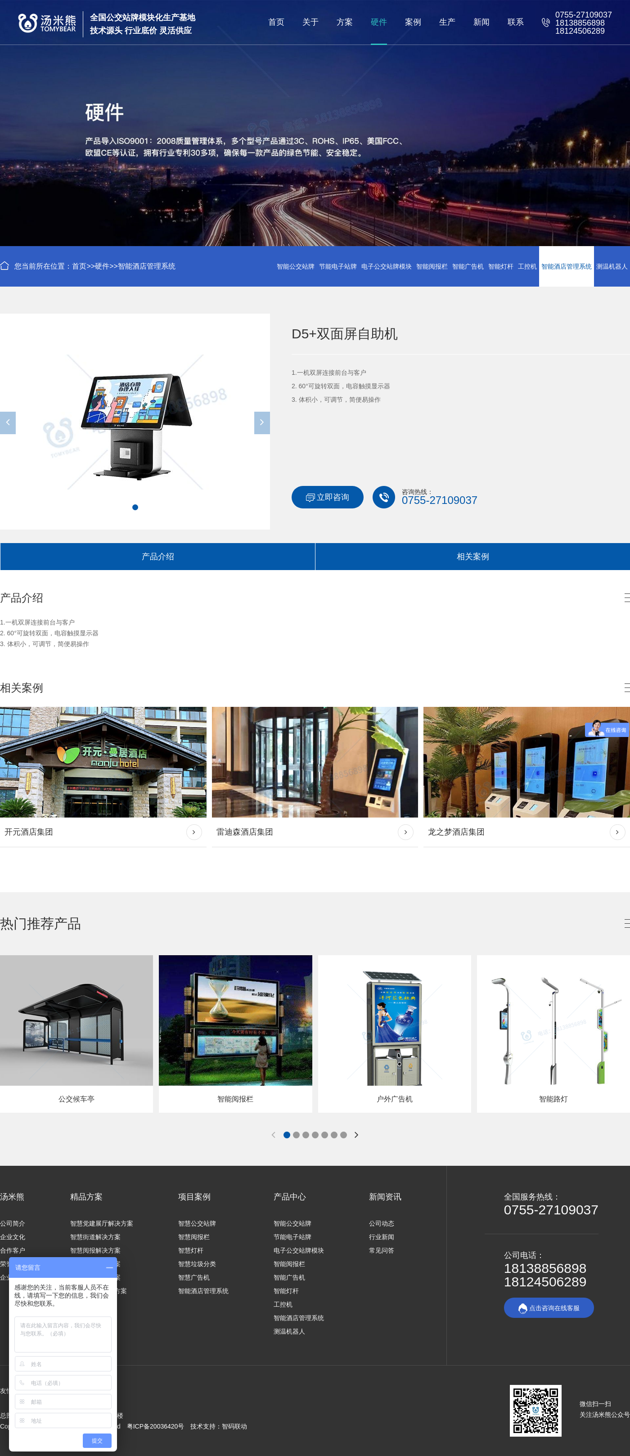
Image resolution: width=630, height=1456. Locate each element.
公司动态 (381, 1223)
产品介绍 (158, 556)
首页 (276, 22)
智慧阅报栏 (194, 1236)
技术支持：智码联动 (218, 1426)
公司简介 (12, 1223)
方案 (345, 22)
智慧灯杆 (190, 1250)
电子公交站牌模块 (386, 266)
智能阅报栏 (432, 266)
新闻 (481, 22)
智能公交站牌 (296, 266)
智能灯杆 (500, 266)
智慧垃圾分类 (197, 1263)
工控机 (527, 266)
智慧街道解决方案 (95, 1236)
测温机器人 (612, 266)
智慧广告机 (194, 1277)
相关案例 (473, 556)
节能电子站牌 (338, 266)
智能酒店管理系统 (147, 266)
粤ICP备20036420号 (156, 1426)
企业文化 (12, 1236)
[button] (135, 507)
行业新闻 (381, 1236)
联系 (516, 22)
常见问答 (381, 1250)
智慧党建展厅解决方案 (101, 1223)
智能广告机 (468, 266)
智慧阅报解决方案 (95, 1250)
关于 (310, 22)
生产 (447, 22)
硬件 (379, 22)
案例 (413, 22)
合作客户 (12, 1250)
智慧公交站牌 (197, 1223)
